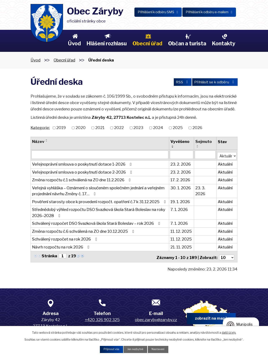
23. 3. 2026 (200, 190)
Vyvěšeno (179, 141)
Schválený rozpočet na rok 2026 (65, 238)
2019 (61, 127)
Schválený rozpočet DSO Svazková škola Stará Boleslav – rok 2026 (97, 222)
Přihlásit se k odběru (213, 82)
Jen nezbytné (135, 349)
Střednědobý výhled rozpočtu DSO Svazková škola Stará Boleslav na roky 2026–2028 (98, 211)
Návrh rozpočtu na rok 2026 (61, 246)
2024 (158, 127)
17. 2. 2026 (180, 179)
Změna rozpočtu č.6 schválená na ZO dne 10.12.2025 (84, 230)
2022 (119, 127)
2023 (138, 127)
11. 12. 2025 (181, 230)
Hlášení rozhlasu (106, 43)
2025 (178, 127)
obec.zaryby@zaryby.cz (156, 317)
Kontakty (223, 43)
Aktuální (225, 163)
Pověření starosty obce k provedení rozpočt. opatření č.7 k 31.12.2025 (99, 201)
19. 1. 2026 (180, 201)
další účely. (229, 332)
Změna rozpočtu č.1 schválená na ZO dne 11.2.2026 (82, 179)
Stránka (49, 255)
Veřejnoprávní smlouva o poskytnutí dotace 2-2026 (83, 171)
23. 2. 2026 (180, 163)
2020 (81, 127)
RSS (177, 82)
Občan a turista (187, 43)
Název (38, 141)
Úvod (74, 43)
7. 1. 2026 (179, 208)
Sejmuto (203, 141)
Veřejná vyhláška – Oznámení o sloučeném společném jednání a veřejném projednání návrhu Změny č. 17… (98, 190)
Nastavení (160, 349)
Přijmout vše (109, 349)
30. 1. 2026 (180, 187)
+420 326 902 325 (102, 317)
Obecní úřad (147, 43)
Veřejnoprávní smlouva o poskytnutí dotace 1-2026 (82, 163)
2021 (99, 127)
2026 (197, 127)
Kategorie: (40, 127)
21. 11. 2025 (181, 246)
